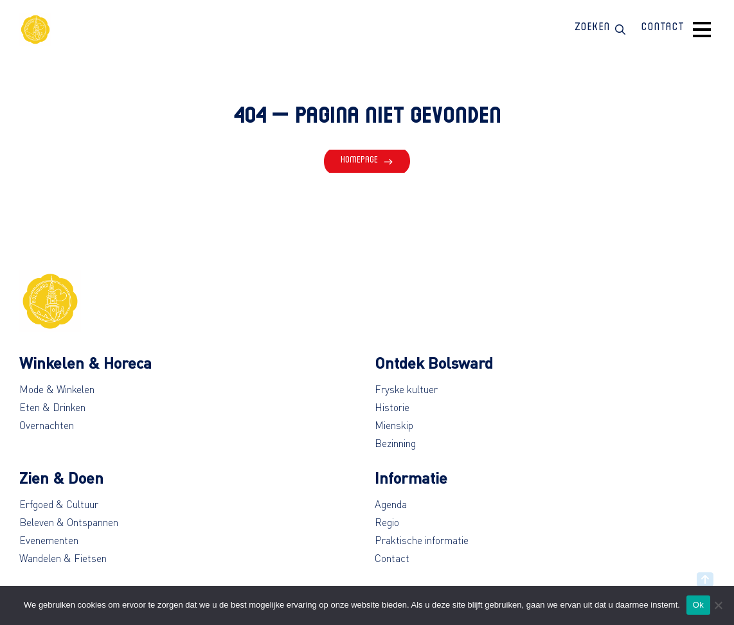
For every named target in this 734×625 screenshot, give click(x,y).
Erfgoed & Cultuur (58, 504)
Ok (698, 605)
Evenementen (48, 540)
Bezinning (395, 443)
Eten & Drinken (52, 407)
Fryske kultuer (406, 389)
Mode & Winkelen (56, 389)
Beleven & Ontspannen (68, 522)
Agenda (391, 504)
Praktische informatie (422, 540)
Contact (392, 558)
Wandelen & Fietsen (63, 558)
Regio (387, 522)
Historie (392, 407)
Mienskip (394, 425)
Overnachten (46, 425)
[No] (718, 605)
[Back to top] (705, 579)
